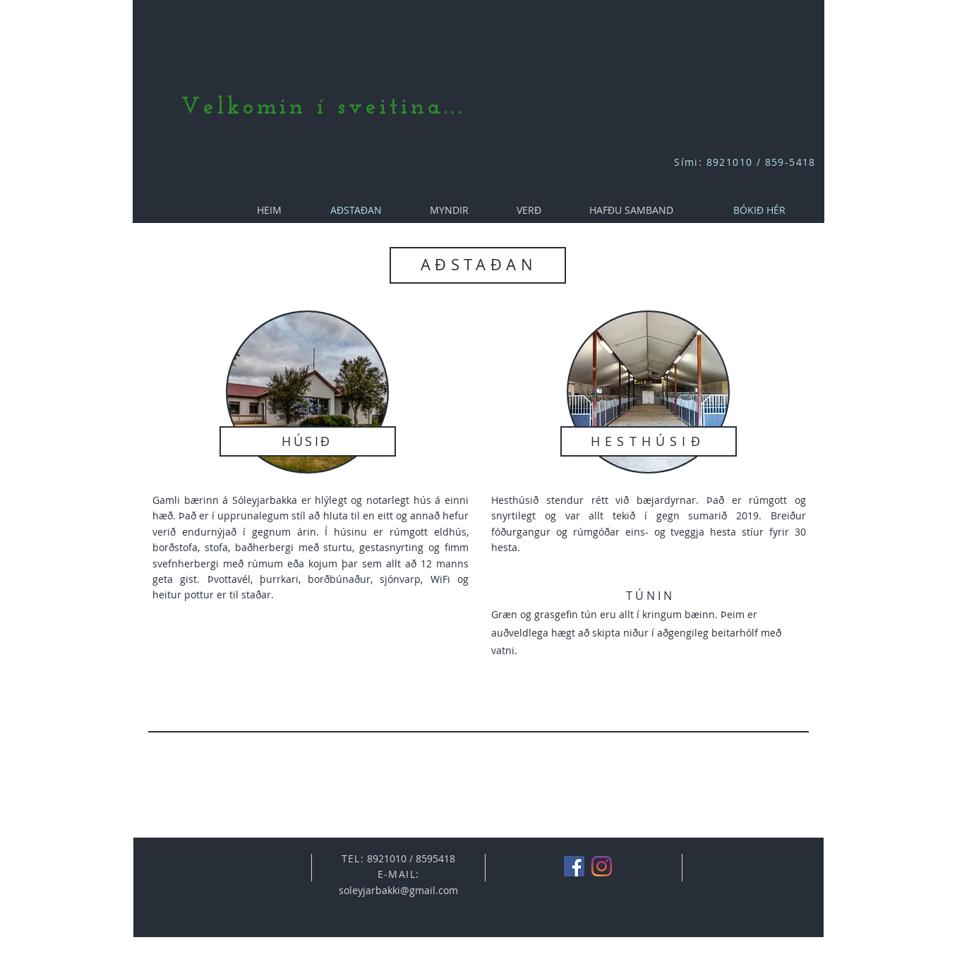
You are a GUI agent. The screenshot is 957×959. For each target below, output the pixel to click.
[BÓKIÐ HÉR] (759, 210)
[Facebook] (574, 866)
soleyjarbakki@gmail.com (398, 890)
